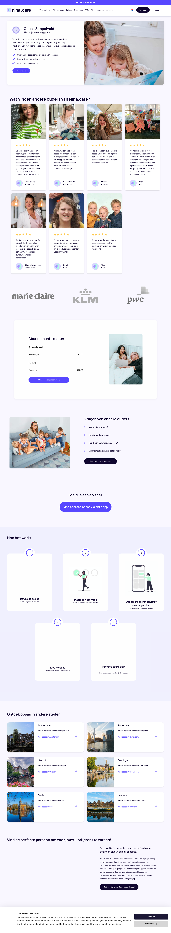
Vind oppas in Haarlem (127, 808)
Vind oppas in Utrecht (47, 773)
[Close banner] (162, 2)
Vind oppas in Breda (46, 808)
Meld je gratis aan (21, 71)
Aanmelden (142, 10)
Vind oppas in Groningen (128, 773)
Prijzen (68, 10)
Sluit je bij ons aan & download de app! (119, 888)
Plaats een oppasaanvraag (49, 380)
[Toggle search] (126, 10)
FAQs (87, 10)
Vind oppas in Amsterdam (48, 738)
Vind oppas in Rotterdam (128, 738)
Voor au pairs (58, 10)
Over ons (109, 10)
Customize (151, 924)
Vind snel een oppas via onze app (85, 508)
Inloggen (157, 10)
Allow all (151, 917)
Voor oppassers (97, 10)
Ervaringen (78, 10)
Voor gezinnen (45, 10)
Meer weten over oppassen (100, 461)
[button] (131, 9)
